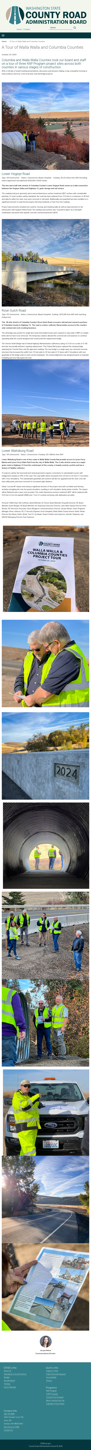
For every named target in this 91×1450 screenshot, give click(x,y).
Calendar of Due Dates (55, 1404)
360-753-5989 (9, 1414)
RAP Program (51, 1391)
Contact (27, 29)
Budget (7, 1377)
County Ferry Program (55, 1397)
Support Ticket (52, 1371)
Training (7, 1384)
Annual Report (9, 1381)
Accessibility (51, 1377)
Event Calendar (10, 1387)
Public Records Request (56, 1374)
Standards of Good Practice (15, 1374)
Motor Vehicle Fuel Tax (55, 1401)
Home (19, 29)
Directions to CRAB (11, 1427)
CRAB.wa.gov (45, 1443)
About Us (7, 1371)
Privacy (49, 1381)
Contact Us (8, 1430)
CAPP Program (52, 1394)
